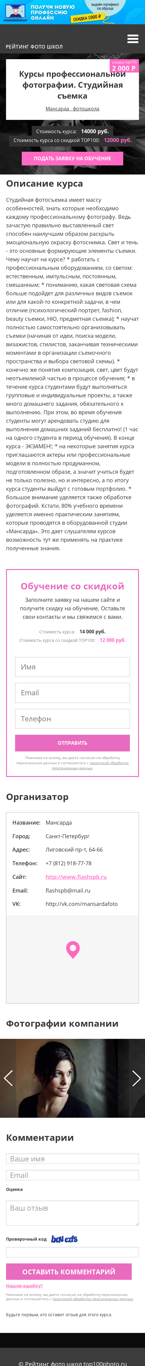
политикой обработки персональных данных (90, 765)
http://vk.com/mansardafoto (82, 903)
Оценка (14, 1189)
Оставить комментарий (68, 1271)
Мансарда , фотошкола (72, 108)
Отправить (72, 743)
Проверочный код (26, 1239)
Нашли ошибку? (24, 1286)
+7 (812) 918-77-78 (69, 863)
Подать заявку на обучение (72, 158)
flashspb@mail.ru (68, 890)
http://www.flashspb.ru (76, 876)
